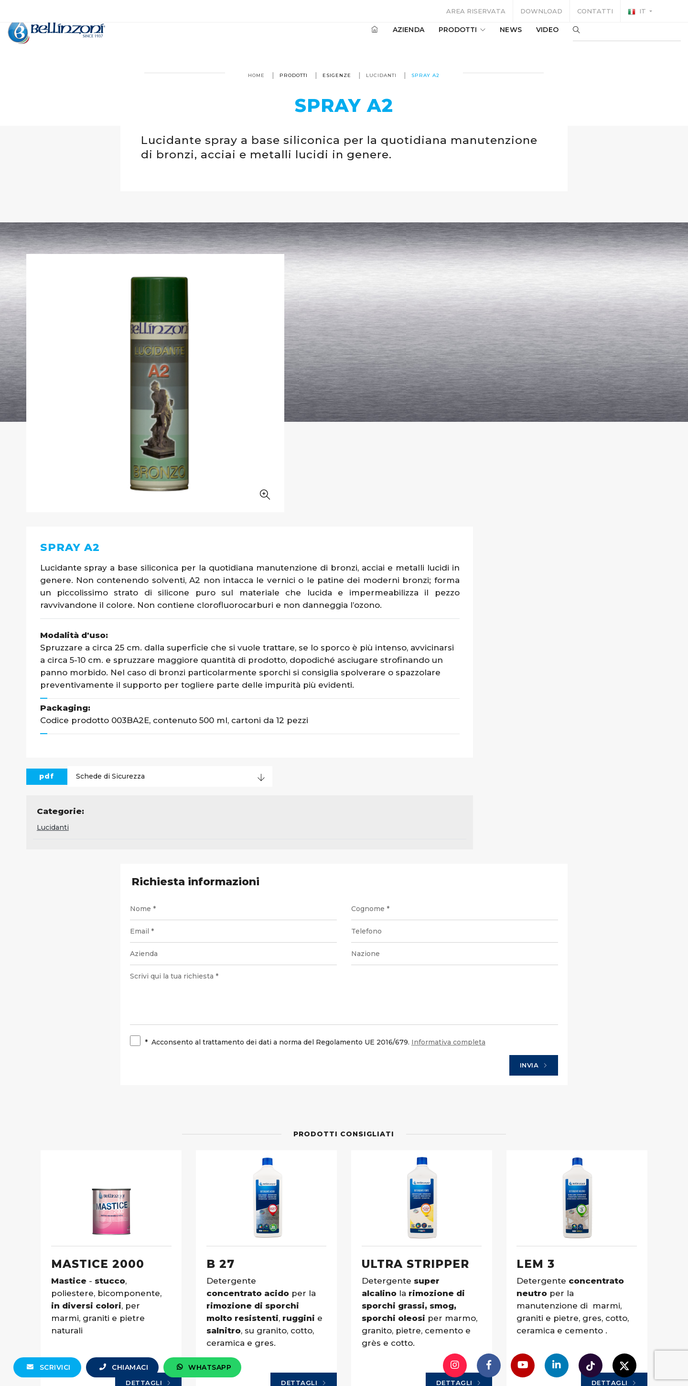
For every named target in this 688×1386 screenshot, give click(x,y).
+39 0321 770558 (398, 1360)
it (638, 11)
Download (541, 11)
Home (256, 75)
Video (518, 37)
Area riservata (475, 11)
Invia (517, 831)
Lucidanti (381, 75)
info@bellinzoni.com (303, 1360)
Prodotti (433, 37)
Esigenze (337, 75)
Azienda (380, 37)
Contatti (595, 11)
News (482, 37)
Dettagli (174, 1180)
